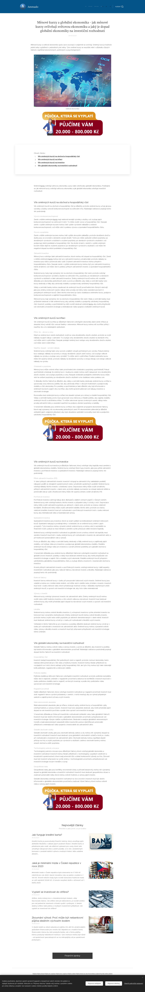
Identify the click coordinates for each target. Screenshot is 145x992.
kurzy (42, 186)
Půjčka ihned (40, 973)
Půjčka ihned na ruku (82, 973)
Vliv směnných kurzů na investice (51, 162)
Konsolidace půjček (94, 973)
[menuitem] (83, 6)
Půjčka (35, 973)
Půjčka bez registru (61, 973)
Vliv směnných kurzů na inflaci (50, 159)
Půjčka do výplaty (50, 973)
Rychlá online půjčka (106, 973)
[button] (119, 6)
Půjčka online (72, 973)
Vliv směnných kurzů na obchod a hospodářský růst (59, 156)
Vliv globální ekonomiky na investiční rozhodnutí (57, 166)
